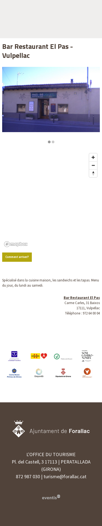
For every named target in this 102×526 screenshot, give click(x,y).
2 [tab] (53, 142)
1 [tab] (49, 142)
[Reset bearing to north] (93, 173)
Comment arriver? (17, 257)
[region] (51, 105)
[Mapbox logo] (16, 244)
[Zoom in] (93, 157)
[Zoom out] (93, 165)
